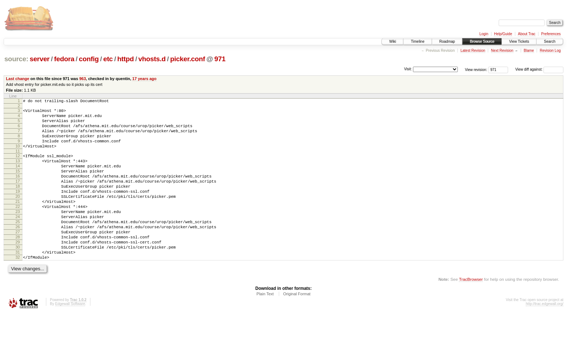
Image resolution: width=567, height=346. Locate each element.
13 (18, 172)
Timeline (417, 41)
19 (18, 209)
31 (18, 282)
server (40, 59)
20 (18, 215)
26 (18, 252)
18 (18, 202)
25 (18, 245)
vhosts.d (152, 59)
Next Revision (502, 51)
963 (82, 78)
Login (483, 34)
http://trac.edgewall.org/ (544, 336)
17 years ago (144, 78)
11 (18, 161)
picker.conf (187, 59)
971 (220, 59)
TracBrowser (471, 311)
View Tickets (519, 41)
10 (18, 155)
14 (18, 178)
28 (18, 264)
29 (18, 270)
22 (18, 227)
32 (18, 289)
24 (18, 239)
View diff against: (539, 69)
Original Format (297, 326)
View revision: (476, 69)
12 (18, 165)
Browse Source (482, 41)
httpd (125, 59)
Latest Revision (472, 51)
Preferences (551, 34)
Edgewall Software (70, 336)
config (89, 59)
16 (18, 190)
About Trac (526, 34)
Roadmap (447, 41)
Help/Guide (503, 34)
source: (16, 59)
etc (107, 59)
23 (18, 233)
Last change (17, 78)
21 (18, 221)
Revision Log (550, 51)
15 (18, 184)
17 (18, 196)
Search (549, 41)
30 (18, 276)
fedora (64, 59)
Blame (529, 51)
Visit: (408, 69)
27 (18, 258)
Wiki (392, 41)
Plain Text (265, 326)
